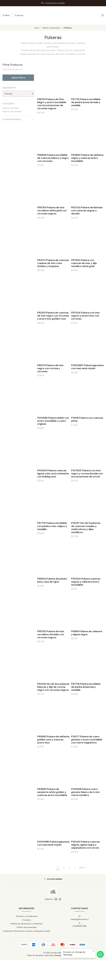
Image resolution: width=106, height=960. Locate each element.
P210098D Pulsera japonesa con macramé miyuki (53, 854)
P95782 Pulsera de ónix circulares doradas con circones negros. (50, 645)
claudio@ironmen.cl (79, 917)
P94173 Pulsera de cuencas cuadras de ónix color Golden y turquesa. (53, 273)
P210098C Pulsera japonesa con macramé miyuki (87, 378)
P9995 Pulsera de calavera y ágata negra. (86, 644)
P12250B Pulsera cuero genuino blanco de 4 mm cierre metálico (85, 802)
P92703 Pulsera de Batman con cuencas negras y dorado (87, 221)
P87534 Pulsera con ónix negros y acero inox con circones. (85, 326)
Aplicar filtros (18, 77)
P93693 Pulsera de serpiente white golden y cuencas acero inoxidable (52, 802)
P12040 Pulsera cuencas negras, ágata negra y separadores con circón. (85, 855)
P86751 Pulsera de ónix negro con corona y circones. (50, 379)
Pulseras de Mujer (10, 108)
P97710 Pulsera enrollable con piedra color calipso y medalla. (52, 536)
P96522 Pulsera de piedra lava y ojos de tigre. (52, 591)
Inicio (37, 28)
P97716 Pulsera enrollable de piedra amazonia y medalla (85, 697)
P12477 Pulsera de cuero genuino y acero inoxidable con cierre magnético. (86, 750)
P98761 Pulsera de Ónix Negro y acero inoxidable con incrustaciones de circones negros (51, 104)
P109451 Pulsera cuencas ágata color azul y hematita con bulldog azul (53, 484)
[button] (53, 879)
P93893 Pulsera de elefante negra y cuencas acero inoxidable (87, 168)
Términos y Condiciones (27, 916)
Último (82, 867)
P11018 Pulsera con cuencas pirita (87, 430)
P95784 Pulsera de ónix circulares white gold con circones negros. (52, 221)
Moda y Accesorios (51, 28)
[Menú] (6, 15)
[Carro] (102, 15)
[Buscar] (19, 15)
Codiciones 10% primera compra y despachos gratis (26, 931)
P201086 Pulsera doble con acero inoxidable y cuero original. (53, 431)
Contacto (26, 920)
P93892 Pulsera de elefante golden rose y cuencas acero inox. (53, 750)
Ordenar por (8, 88)
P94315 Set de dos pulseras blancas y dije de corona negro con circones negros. (53, 697)
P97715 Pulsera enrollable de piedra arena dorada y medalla (85, 102)
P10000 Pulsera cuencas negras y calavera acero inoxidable (85, 592)
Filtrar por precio (18, 119)
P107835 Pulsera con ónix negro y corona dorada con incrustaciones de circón (87, 484)
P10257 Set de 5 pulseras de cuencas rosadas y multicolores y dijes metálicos (85, 538)
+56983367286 (79, 924)
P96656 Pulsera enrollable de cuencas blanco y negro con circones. (53, 168)
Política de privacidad (26, 927)
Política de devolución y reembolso (26, 924)
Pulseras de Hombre (11, 111)
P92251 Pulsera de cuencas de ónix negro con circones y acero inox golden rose (53, 326)
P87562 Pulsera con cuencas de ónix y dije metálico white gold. (84, 273)
